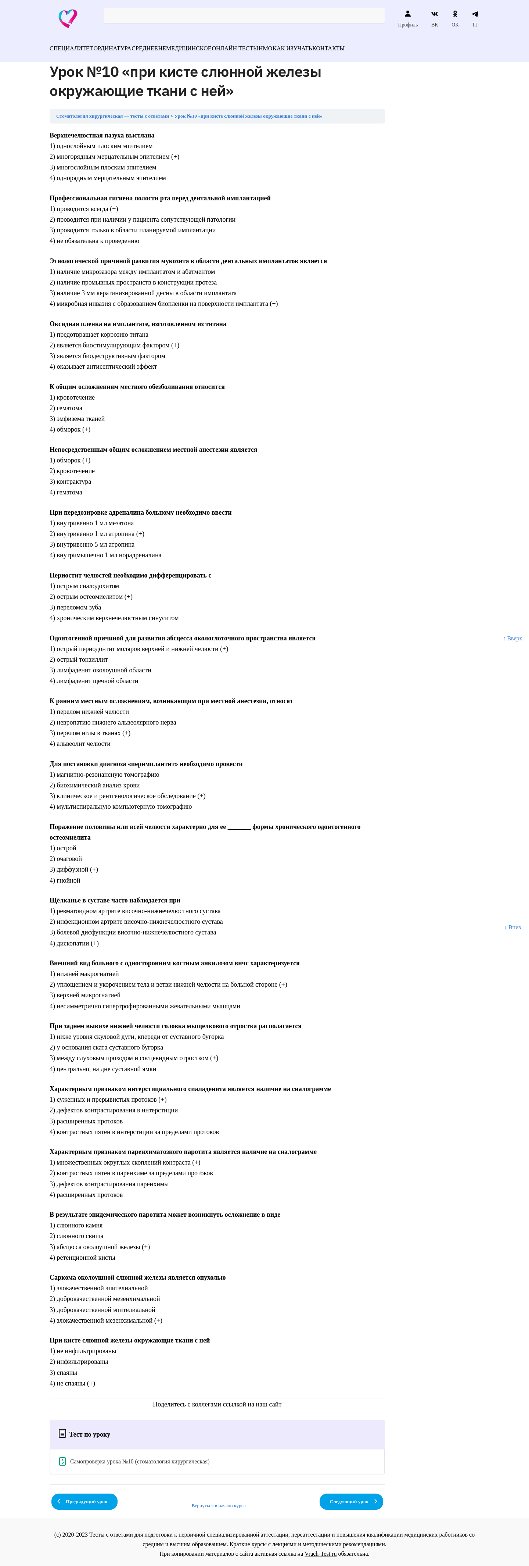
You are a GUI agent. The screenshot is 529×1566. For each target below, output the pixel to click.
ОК (455, 19)
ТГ (475, 19)
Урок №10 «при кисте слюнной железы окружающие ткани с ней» (248, 111)
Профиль (408, 19)
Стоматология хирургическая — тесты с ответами (112, 111)
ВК (435, 19)
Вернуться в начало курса (218, 1501)
